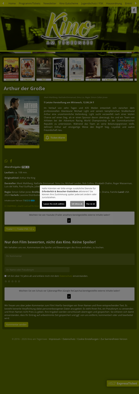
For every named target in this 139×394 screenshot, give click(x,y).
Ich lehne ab (77, 204)
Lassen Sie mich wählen (54, 204)
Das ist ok (90, 204)
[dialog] (69, 197)
